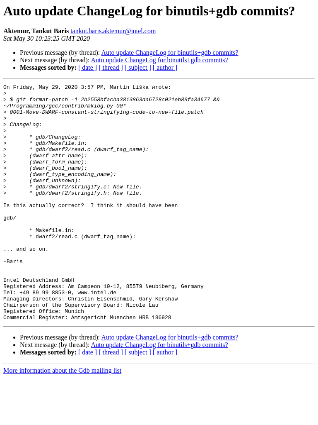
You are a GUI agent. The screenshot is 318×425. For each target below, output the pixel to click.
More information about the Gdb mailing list (62, 417)
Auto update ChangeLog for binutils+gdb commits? (169, 52)
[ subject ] (138, 67)
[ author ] (165, 67)
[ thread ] (111, 67)
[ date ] (87, 67)
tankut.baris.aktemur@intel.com (113, 30)
